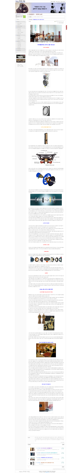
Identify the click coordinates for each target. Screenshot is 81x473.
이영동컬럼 (19, 48)
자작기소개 (19, 33)
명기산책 (19, 47)
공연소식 (19, 24)
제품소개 (18, 41)
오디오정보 (19, 44)
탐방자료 (18, 35)
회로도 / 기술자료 (20, 32)
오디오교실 (19, 27)
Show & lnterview (20, 39)
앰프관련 (38, 16)
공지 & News (20, 23)
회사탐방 (19, 36)
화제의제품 (19, 45)
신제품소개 (19, 42)
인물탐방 (19, 38)
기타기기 (41, 16)
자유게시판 (19, 50)
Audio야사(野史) (19, 26)
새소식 (18, 21)
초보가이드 (19, 29)
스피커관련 (34, 16)
